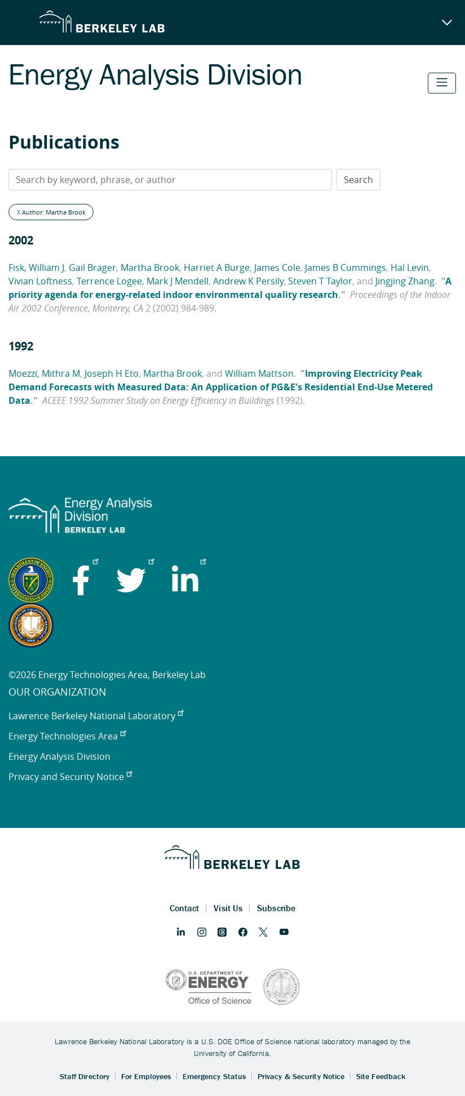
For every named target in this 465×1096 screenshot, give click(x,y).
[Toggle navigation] (442, 83)
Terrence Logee (109, 281)
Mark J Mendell (178, 281)
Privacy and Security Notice (70, 776)
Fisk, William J (36, 267)
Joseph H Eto (112, 373)
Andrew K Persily (248, 281)
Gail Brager (92, 267)
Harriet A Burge (217, 267)
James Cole (277, 267)
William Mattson (259, 373)
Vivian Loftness (40, 281)
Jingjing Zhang (405, 281)
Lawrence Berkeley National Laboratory (95, 716)
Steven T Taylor (320, 281)
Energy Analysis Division (59, 756)
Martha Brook (150, 267)
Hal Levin (410, 267)
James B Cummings (345, 267)
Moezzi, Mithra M (44, 373)
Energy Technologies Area (67, 736)
